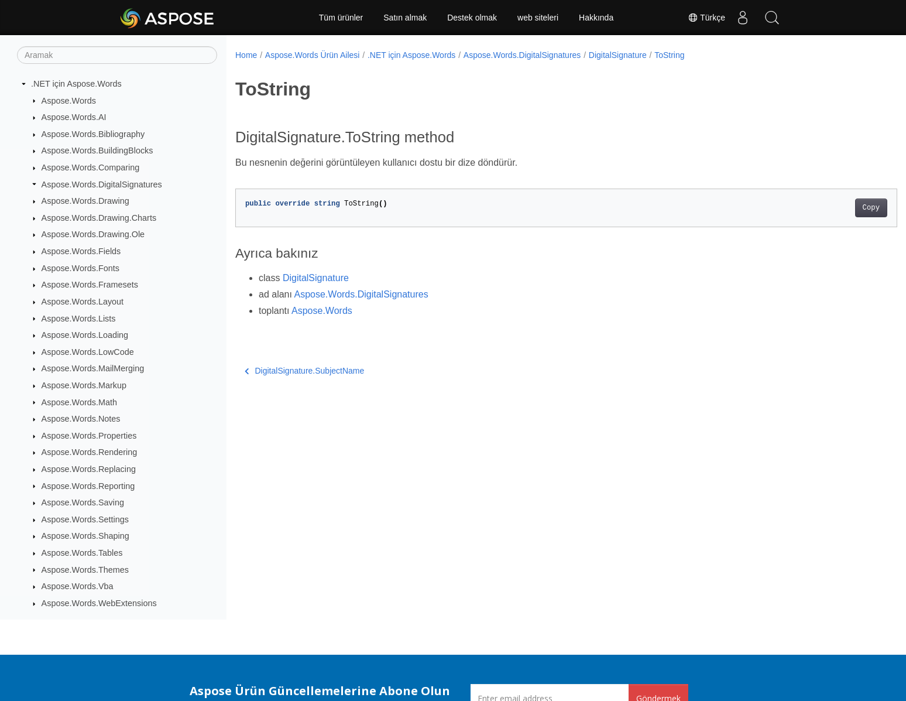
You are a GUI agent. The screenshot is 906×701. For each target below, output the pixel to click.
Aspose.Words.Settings (85, 519)
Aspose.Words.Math (79, 402)
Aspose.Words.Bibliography (93, 134)
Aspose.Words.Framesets (90, 284)
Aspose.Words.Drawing (85, 201)
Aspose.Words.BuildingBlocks (97, 150)
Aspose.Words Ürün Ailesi (312, 55)
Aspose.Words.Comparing (91, 167)
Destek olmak (472, 17)
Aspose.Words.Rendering (90, 452)
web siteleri (537, 17)
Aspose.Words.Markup (84, 385)
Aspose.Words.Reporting (88, 486)
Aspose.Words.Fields (81, 251)
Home (246, 55)
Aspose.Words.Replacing (89, 469)
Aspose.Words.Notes (81, 418)
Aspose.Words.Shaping (85, 536)
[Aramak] (117, 55)
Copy (825, 208)
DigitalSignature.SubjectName (304, 370)
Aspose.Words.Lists (79, 318)
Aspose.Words (69, 100)
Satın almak (405, 17)
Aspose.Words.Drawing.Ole (93, 234)
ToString (669, 55)
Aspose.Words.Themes (85, 570)
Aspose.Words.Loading (85, 335)
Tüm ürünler (341, 17)
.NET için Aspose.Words (76, 83)
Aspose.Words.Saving (83, 502)
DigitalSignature (618, 55)
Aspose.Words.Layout (83, 301)
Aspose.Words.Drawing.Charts (99, 218)
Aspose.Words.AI (74, 117)
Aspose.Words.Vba (78, 586)
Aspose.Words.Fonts (80, 268)
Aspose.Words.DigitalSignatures (102, 184)
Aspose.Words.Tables (82, 553)
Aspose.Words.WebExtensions (99, 603)
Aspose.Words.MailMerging (93, 368)
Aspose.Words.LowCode (88, 352)
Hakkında (596, 17)
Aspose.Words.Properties (89, 435)
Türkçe (706, 17)
